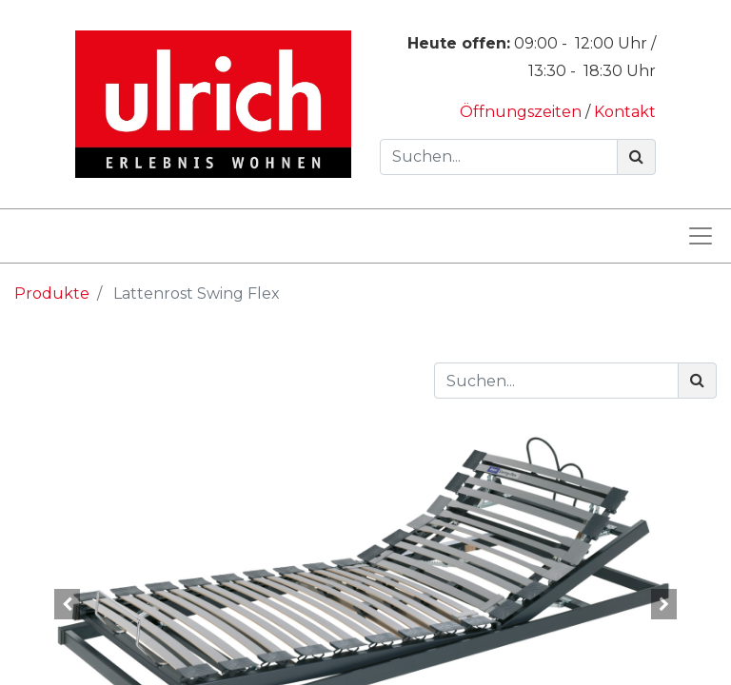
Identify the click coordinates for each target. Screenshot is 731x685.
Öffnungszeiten (522, 112)
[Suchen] (636, 157)
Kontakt (625, 112)
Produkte (51, 293)
